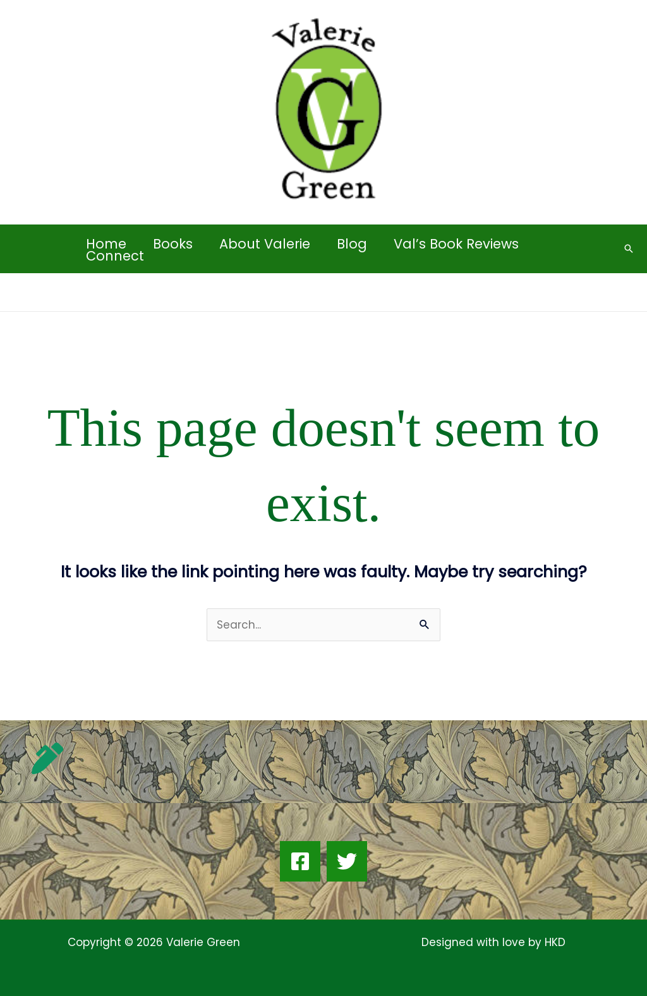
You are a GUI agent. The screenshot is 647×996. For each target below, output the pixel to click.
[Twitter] (347, 861)
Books (173, 243)
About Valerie (264, 243)
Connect (115, 255)
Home (106, 243)
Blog (352, 243)
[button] (628, 248)
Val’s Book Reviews (456, 243)
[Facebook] (300, 861)
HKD (553, 942)
